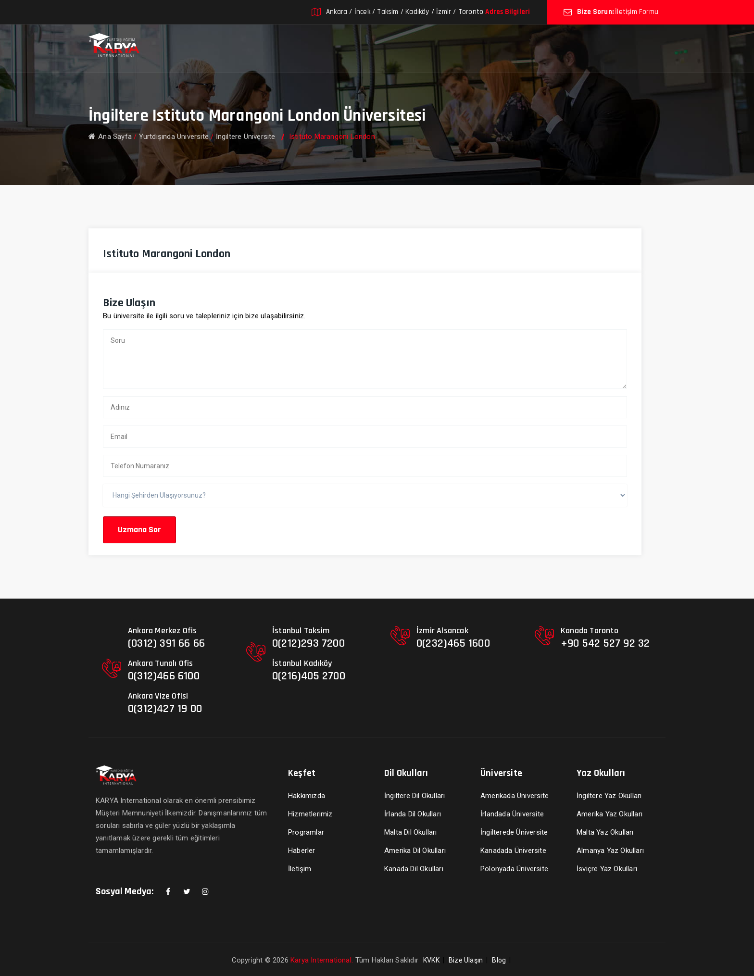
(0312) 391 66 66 (166, 643)
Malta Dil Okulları (410, 832)
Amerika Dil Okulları (415, 850)
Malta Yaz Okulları (605, 832)
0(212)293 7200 (308, 643)
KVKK (431, 960)
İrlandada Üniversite (512, 814)
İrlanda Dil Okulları (412, 814)
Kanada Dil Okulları (413, 868)
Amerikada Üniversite (514, 795)
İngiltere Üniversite (246, 136)
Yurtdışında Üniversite (174, 136)
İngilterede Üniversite (514, 832)
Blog (499, 960)
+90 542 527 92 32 (605, 643)
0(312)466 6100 (164, 676)
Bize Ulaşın (466, 960)
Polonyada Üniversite (514, 868)
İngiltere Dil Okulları (414, 795)
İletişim (300, 868)
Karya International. (321, 960)
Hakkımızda (306, 795)
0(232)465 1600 (453, 643)
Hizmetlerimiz (310, 814)
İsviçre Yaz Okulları (607, 868)
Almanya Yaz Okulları (610, 850)
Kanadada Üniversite (513, 850)
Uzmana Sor (139, 529)
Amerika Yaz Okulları (609, 814)
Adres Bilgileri (507, 11)
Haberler (301, 850)
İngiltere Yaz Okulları (609, 795)
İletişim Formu (636, 11)
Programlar (306, 832)
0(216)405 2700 (308, 676)
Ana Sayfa (110, 136)
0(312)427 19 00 (165, 708)
